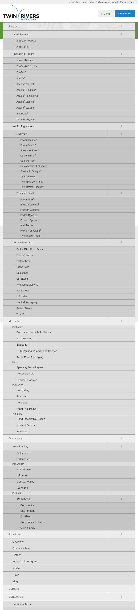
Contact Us (16, 596)
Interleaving (22, 290)
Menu (106, 13)
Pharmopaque (28, 139)
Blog (15, 581)
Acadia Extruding (26, 89)
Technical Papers (23, 242)
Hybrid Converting (30, 230)
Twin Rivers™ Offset (31, 181)
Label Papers (20, 34)
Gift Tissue (22, 278)
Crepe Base (22, 267)
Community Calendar (33, 522)
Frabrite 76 (26, 225)
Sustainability (20, 446)
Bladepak (22, 113)
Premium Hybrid (25, 193)
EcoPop (21, 72)
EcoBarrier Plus (25, 60)
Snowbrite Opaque (31, 171)
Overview (18, 541)
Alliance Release (26, 40)
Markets (14, 321)
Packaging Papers (23, 53)
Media (16, 568)
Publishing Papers (23, 126)
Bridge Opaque (29, 214)
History (17, 554)
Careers (14, 588)
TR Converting (28, 176)
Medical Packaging (26, 302)
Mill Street (22, 475)
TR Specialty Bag (25, 119)
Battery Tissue (24, 261)
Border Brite (27, 199)
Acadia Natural (25, 83)
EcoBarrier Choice (26, 66)
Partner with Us (22, 604)
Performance (23, 459)
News (16, 574)
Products (14, 26)
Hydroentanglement (27, 284)
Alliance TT (23, 46)
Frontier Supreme (29, 209)
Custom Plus (27, 160)
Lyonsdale (22, 487)
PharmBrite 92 (28, 145)
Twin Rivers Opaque (32, 186)
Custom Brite (28, 155)
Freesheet (21, 133)
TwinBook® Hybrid (30, 235)
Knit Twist (21, 296)
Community (27, 505)
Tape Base (22, 314)
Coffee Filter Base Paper (29, 249)
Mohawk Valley (25, 481)
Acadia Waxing (25, 107)
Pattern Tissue (24, 308)
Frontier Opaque (29, 220)
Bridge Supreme (29, 204)
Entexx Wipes (24, 254)
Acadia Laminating (27, 95)
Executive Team (22, 548)
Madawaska (23, 469)
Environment (27, 510)
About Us (15, 534)
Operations (16, 438)
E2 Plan (25, 516)
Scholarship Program (25, 561)
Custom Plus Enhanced (33, 165)
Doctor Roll (22, 272)
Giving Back (27, 527)
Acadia (20, 78)
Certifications (23, 453)
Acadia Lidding (25, 101)
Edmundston (23, 498)
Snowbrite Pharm (29, 150)
